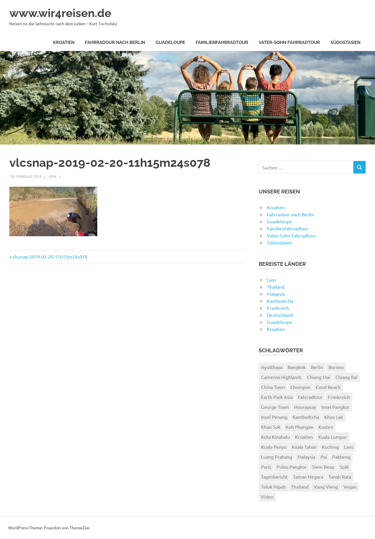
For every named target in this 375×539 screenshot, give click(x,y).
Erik (53, 176)
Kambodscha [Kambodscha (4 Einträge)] (306, 417)
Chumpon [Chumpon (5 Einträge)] (300, 387)
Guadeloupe (170, 42)
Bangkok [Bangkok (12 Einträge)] (297, 367)
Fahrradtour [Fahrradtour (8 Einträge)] (310, 397)
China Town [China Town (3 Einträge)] (273, 387)
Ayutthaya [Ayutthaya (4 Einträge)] (271, 367)
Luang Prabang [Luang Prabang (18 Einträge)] (276, 457)
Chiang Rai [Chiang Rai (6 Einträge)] (346, 377)
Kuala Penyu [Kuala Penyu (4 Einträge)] (274, 447)
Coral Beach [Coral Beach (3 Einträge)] (328, 387)
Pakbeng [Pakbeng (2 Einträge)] (341, 457)
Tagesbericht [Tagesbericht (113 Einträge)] (274, 477)
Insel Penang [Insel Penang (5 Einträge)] (274, 417)
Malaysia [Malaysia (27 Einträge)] (306, 457)
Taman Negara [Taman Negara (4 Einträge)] (308, 477)
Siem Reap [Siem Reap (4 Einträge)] (323, 467)
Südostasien (345, 42)
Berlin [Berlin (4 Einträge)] (317, 367)
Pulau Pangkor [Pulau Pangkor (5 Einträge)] (292, 467)
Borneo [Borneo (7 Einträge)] (336, 367)
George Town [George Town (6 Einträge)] (275, 407)
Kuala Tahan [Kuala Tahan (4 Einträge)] (304, 447)
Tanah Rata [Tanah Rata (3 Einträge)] (339, 477)
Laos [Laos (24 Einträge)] (348, 447)
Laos (271, 280)
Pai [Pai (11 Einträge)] (324, 457)
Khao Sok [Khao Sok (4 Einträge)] (270, 427)
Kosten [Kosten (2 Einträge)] (325, 427)
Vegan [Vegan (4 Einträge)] (350, 486)
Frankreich (278, 308)
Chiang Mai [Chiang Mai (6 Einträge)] (318, 377)
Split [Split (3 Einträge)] (344, 467)
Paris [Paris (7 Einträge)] (266, 467)
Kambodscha (280, 301)
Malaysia (276, 294)
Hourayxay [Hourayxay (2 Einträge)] (305, 407)
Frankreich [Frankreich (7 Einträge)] (339, 397)
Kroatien (63, 42)
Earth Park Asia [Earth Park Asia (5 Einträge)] (277, 397)
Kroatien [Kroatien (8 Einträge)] (304, 437)
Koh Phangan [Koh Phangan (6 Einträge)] (299, 427)
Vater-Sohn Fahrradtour (289, 42)
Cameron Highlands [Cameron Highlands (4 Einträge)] (281, 377)
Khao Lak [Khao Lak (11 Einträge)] (333, 417)
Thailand (275, 287)
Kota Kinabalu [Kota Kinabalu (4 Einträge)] (275, 437)
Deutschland (280, 315)
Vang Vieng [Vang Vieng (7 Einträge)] (326, 486)
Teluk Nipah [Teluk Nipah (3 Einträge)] (273, 486)
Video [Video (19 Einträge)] (267, 496)
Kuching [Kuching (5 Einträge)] (330, 447)
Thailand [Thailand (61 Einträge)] (299, 486)
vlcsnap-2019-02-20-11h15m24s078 (49, 256)
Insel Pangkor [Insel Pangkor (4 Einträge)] (335, 407)
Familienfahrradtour (222, 42)
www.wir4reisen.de (60, 13)
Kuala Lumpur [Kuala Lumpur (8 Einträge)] (332, 437)
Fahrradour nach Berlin (115, 42)
